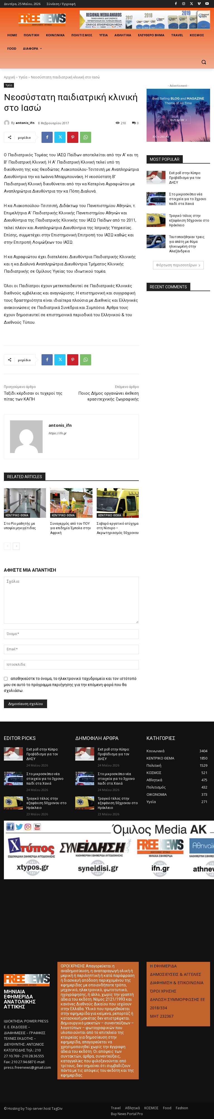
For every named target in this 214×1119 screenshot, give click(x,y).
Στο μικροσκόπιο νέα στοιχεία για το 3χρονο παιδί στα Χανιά (187, 199)
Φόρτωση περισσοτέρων (178, 264)
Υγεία (23, 77)
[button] (203, 62)
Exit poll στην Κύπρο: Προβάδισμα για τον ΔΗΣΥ (185, 177)
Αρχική (9, 77)
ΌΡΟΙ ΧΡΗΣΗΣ (163, 991)
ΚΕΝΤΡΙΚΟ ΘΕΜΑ (17, 515)
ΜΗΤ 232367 (161, 1016)
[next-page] (16, 546)
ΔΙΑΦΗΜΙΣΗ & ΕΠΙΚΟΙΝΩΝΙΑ (176, 982)
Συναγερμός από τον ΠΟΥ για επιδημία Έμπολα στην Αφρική (70, 528)
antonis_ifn (25, 123)
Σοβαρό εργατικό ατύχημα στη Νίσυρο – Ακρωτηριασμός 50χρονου (118, 528)
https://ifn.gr (57, 433)
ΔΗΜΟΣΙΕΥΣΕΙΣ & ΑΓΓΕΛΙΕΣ (175, 974)
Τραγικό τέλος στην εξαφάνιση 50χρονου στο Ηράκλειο (189, 220)
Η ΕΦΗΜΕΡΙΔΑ (163, 966)
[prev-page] (7, 546)
